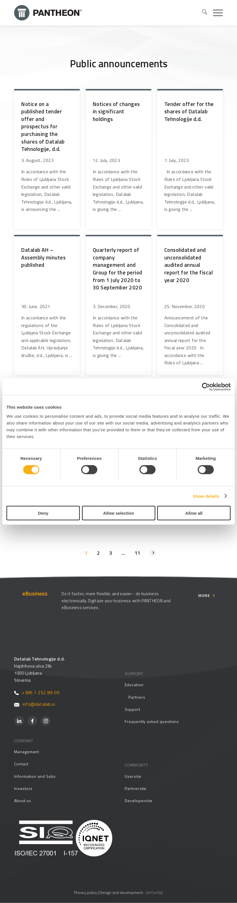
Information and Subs (35, 776)
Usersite (133, 776)
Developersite (138, 801)
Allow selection (118, 513)
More (204, 595)
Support (132, 709)
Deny (43, 513)
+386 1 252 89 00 (36, 692)
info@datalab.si (34, 704)
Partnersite (135, 788)
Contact (21, 764)
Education (134, 685)
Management (26, 752)
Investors (23, 788)
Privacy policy (85, 892)
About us (22, 801)
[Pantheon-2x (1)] (105, 12)
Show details (206, 495)
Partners (136, 697)
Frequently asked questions (152, 721)
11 (137, 553)
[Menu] (215, 12)
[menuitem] (201, 12)
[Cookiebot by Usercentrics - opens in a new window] (205, 386)
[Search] (201, 12)
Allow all (193, 513)
